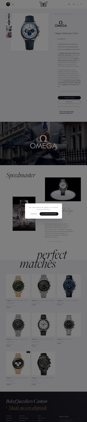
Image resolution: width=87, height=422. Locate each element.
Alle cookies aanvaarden (49, 213)
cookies (46, 207)
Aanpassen (34, 213)
